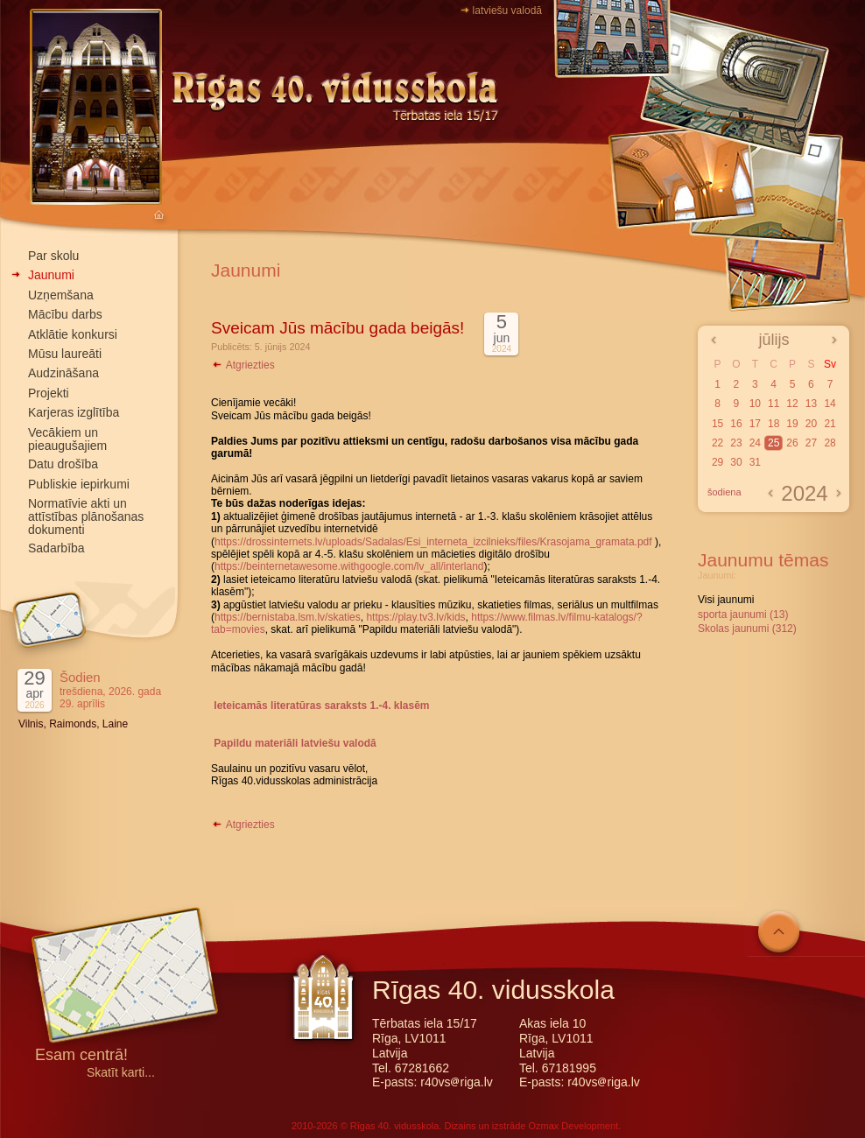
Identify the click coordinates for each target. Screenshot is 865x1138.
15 (717, 424)
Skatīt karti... (121, 1072)
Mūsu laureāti (65, 354)
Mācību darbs (65, 314)
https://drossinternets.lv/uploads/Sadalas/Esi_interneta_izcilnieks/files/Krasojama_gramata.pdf (433, 542)
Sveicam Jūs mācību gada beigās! (337, 328)
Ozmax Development (573, 1125)
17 (755, 424)
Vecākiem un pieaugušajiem (67, 439)
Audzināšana (63, 373)
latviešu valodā (507, 10)
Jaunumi (51, 275)
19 (792, 424)
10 (755, 403)
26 (792, 443)
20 (811, 424)
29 (717, 462)
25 (773, 443)
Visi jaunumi (726, 600)
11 (773, 403)
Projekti (48, 393)
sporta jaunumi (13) (743, 614)
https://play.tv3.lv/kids (415, 617)
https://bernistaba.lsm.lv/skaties (287, 617)
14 (829, 403)
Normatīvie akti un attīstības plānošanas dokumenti (86, 516)
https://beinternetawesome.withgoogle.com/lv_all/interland (349, 566)
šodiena (724, 492)
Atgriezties (243, 365)
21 (829, 424)
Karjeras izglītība (73, 412)
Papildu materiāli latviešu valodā (295, 743)
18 (773, 424)
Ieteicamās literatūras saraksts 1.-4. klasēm (321, 705)
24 (755, 443)
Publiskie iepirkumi (79, 484)
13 (811, 403)
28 (829, 443)
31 (755, 462)
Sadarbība (56, 548)
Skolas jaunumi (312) (747, 628)
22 (717, 443)
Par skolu (53, 256)
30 (736, 462)
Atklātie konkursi (72, 334)
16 (736, 424)
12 (792, 403)
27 (811, 443)
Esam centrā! (81, 1056)
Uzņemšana (61, 295)
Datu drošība (63, 464)
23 (736, 443)
